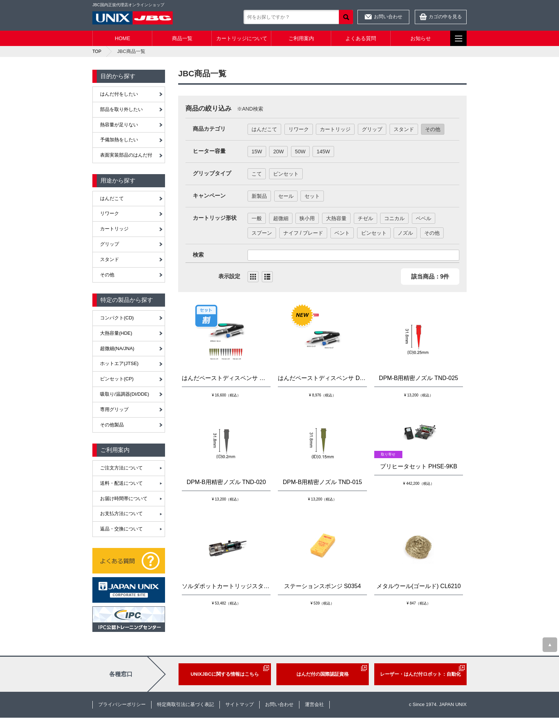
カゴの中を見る (445, 16)
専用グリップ (114, 409)
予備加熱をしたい (119, 139)
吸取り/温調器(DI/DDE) (124, 394)
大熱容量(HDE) (116, 333)
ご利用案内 (301, 38)
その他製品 (112, 424)
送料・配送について (121, 483)
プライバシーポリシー (122, 704)
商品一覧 (182, 38)
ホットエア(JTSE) (119, 363)
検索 (346, 17)
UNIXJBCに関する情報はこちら (225, 674)
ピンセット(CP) (117, 378)
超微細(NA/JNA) (117, 348)
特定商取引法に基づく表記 (185, 704)
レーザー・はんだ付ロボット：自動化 (420, 674)
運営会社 (314, 704)
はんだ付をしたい (119, 94)
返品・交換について (121, 529)
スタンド (109, 259)
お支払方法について (121, 513)
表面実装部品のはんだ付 (126, 155)
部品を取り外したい (121, 109)
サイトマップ (239, 704)
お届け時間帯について (124, 498)
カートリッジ (114, 228)
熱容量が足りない (119, 124)
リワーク (109, 213)
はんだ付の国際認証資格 (322, 674)
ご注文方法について (121, 468)
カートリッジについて (241, 38)
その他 (107, 274)
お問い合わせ (388, 16)
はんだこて (112, 198)
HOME (122, 38)
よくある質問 (360, 38)
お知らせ (420, 38)
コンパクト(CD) (117, 318)
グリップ (109, 244)
